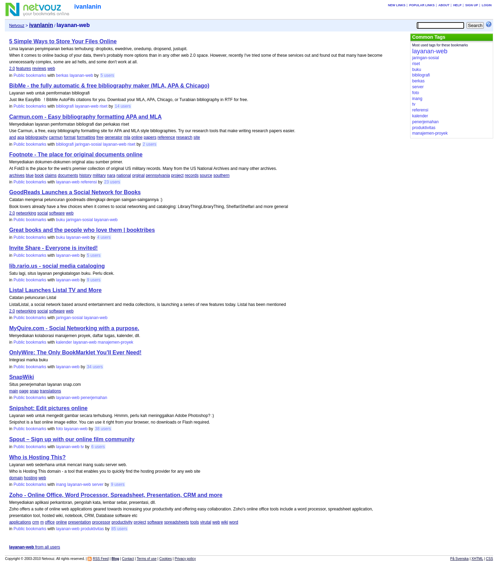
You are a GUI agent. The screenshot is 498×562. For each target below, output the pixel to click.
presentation (79, 522)
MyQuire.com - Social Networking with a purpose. (74, 328)
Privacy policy (185, 559)
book (39, 175)
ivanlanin (87, 6)
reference (166, 137)
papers (150, 137)
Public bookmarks (29, 75)
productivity (121, 522)
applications (20, 522)
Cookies (165, 559)
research (184, 137)
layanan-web (81, 75)
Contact (128, 559)
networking (26, 213)
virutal (205, 522)
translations (50, 391)
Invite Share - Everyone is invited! (53, 248)
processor (101, 522)
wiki (224, 522)
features (23, 68)
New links (397, 5)
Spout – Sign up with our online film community (72, 439)
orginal (138, 175)
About (444, 5)
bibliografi (65, 106)
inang (61, 484)
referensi (89, 182)
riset (104, 106)
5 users (107, 75)
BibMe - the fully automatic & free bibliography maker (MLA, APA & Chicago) (109, 86)
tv (82, 446)
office (50, 522)
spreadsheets (176, 522)
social (42, 213)
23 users (112, 182)
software (57, 213)
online (136, 137)
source (206, 175)
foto (59, 428)
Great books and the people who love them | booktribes (82, 230)
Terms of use (146, 559)
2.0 (12, 68)
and (12, 137)
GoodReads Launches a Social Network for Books (75, 192)
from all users (34, 547)
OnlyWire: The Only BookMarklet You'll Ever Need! (75, 352)
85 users (119, 528)
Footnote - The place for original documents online (75, 154)
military (99, 175)
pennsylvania (158, 175)
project (177, 175)
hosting (30, 477)
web (51, 68)
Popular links (422, 5)
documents (68, 175)
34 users (95, 366)
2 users (149, 144)
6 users (98, 446)
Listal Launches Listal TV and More (55, 290)
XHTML (477, 559)
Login (487, 5)
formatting (86, 137)
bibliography (36, 137)
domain (15, 477)
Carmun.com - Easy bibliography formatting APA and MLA (85, 117)
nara (111, 175)
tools (194, 522)
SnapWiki (21, 377)
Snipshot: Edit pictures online (48, 408)
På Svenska (459, 559)
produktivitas (92, 528)
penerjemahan (94, 397)
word (233, 522)
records (192, 175)
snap (34, 391)
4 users (104, 237)
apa (20, 137)
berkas (62, 75)
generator (113, 137)
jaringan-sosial (88, 144)
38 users (103, 428)
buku (60, 219)
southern (221, 175)
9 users (93, 280)
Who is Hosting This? (37, 457)
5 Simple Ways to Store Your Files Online (63, 41)
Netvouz (16, 25)
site (197, 137)
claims (51, 175)
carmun (56, 137)
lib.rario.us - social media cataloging (57, 266)
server (97, 484)
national (124, 175)
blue (30, 175)
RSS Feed (101, 559)
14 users (123, 106)
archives (17, 175)
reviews (39, 68)
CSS (489, 559)
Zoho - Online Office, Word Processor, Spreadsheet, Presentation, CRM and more (115, 495)
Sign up (471, 5)
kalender (64, 342)
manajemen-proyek (115, 342)
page (24, 391)
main (13, 391)
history (85, 175)
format (70, 137)
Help (457, 5)
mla (126, 137)
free (100, 137)
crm (35, 522)
